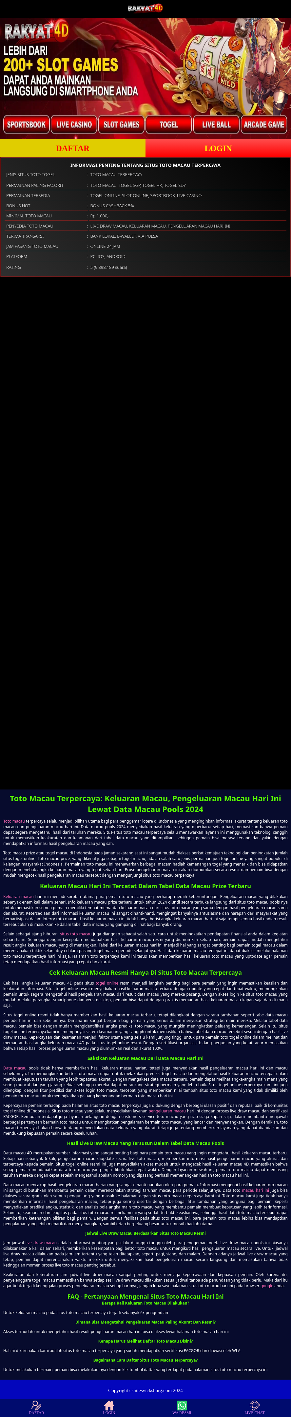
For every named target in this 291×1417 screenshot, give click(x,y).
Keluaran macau (18, 896)
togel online (107, 983)
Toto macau (14, 821)
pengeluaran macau (167, 1111)
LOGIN (218, 148)
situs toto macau (76, 934)
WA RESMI (181, 1408)
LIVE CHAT (254, 1408)
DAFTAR (72, 148)
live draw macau (41, 1243)
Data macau (15, 1068)
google (267, 1285)
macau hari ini (255, 1190)
